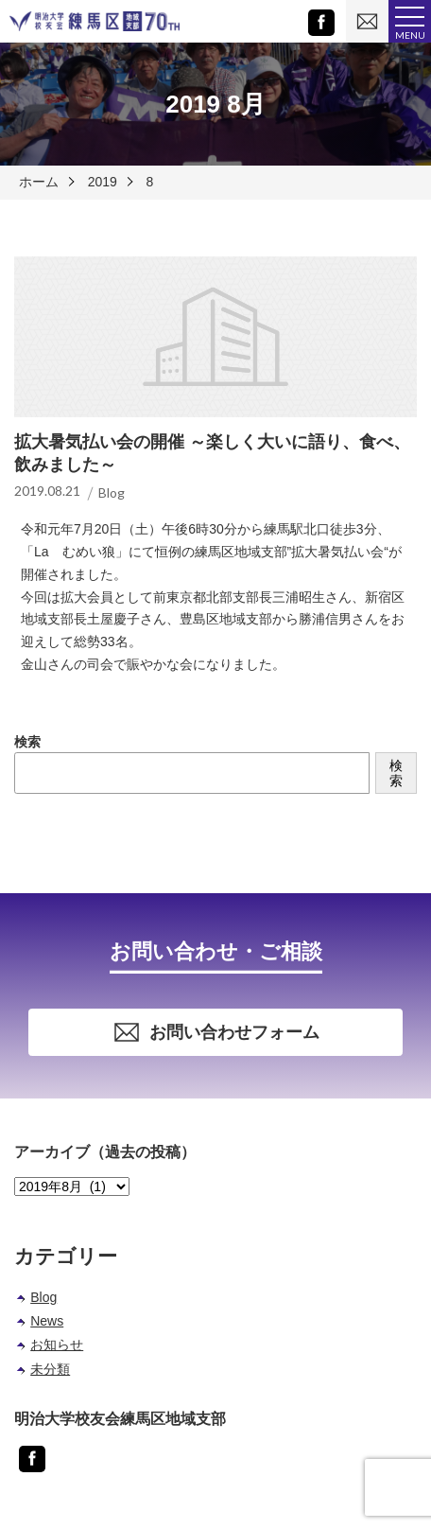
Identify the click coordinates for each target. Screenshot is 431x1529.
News (46, 1320)
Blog (43, 1297)
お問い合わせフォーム (215, 1032)
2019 (102, 181)
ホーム (39, 181)
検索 (27, 741)
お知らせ (56, 1344)
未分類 (50, 1369)
